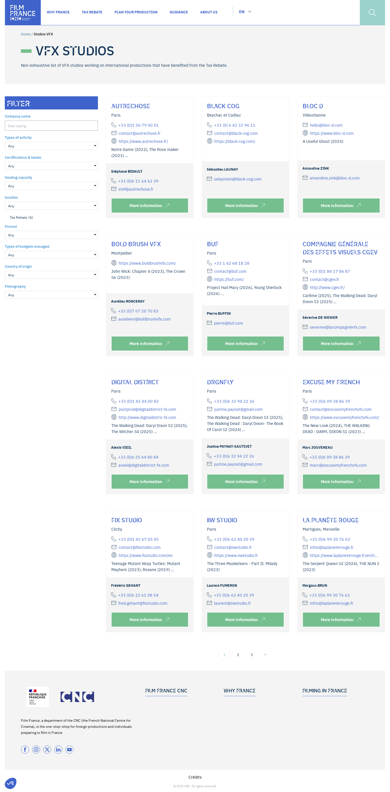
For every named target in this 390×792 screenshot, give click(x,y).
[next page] (265, 654)
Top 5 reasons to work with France (251, 703)
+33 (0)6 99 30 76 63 (330, 539)
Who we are (154, 703)
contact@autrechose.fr (140, 133)
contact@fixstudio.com (140, 547)
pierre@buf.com (228, 323)
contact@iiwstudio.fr (233, 547)
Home (26, 33)
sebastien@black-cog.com (238, 179)
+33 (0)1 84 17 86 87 (330, 271)
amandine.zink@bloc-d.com (335, 177)
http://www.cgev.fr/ (327, 287)
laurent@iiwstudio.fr (232, 603)
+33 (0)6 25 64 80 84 (138, 457)
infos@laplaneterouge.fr (332, 547)
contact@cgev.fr (324, 279)
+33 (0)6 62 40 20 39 (234, 539)
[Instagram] (36, 749)
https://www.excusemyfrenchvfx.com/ (344, 417)
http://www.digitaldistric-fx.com (147, 417)
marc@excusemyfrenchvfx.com (338, 465)
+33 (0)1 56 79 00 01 (138, 125)
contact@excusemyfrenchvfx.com (341, 409)
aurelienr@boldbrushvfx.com (144, 319)
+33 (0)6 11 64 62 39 (138, 181)
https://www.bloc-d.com (332, 133)
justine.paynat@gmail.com (238, 409)
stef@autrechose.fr (135, 189)
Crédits (195, 777)
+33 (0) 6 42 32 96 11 (234, 125)
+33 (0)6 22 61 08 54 (138, 595)
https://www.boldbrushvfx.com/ (147, 263)
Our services (155, 711)
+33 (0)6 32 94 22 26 (234, 401)
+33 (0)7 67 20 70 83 (138, 310)
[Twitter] (47, 749)
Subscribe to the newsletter (167, 720)
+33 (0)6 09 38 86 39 (330, 401)
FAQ (305, 720)
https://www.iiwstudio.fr (236, 555)
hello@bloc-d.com (326, 125)
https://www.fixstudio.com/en (146, 555)
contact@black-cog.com (236, 133)
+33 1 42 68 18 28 (231, 263)
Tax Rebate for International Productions (256, 711)
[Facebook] (25, 749)
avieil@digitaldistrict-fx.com (143, 465)
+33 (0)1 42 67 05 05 (138, 539)
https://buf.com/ (229, 279)
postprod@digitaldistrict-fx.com (147, 409)
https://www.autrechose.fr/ (143, 141)
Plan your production (319, 711)
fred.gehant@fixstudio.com (142, 603)
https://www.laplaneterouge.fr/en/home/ (345, 555)
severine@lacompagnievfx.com (338, 327)
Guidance (310, 703)
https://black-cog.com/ (234, 141)
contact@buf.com (230, 271)
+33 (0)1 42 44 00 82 (138, 401)
